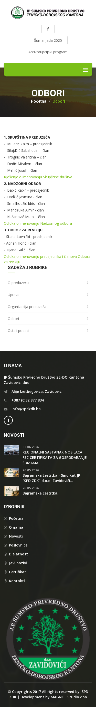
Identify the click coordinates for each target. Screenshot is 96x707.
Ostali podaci (18, 330)
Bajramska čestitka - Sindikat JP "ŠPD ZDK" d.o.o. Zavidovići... (51, 478)
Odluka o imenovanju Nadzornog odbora (38, 223)
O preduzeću (18, 282)
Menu (85, 70)
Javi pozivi (18, 563)
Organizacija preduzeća (27, 306)
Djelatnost (18, 554)
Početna (38, 101)
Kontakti (17, 580)
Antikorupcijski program (48, 51)
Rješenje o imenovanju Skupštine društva (38, 177)
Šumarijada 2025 (48, 40)
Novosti (16, 536)
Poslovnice (18, 545)
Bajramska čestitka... (41, 493)
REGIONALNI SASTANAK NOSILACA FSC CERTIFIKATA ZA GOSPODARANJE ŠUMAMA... (55, 457)
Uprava (13, 294)
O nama (16, 527)
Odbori (58, 101)
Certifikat (17, 571)
